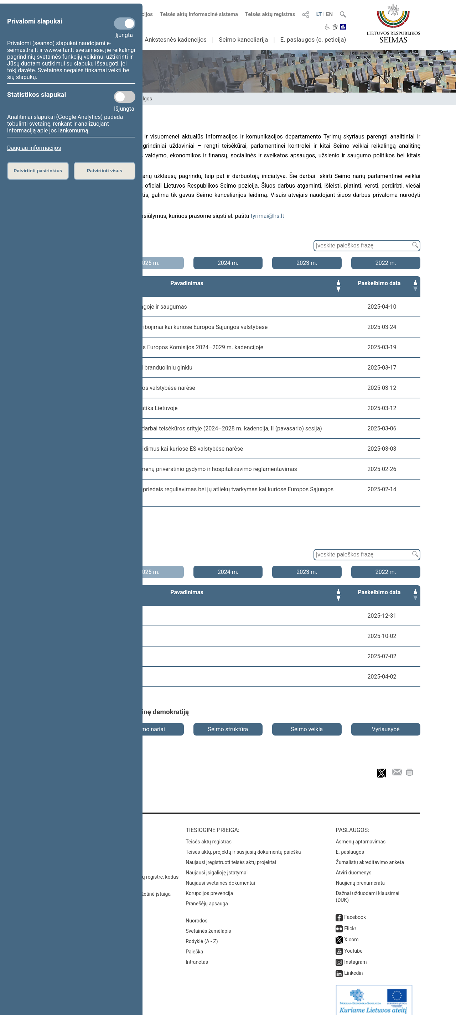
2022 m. (385, 263)
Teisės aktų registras (270, 14)
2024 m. (228, 263)
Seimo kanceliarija (243, 39)
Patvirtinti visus (104, 170)
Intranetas (197, 955)
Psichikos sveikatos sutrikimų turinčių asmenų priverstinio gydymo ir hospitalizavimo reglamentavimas (167, 469)
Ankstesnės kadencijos (176, 39)
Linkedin (353, 966)
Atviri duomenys (353, 866)
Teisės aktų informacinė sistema (199, 14)
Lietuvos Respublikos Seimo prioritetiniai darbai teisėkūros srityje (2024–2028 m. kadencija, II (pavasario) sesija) (179, 428)
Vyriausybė (386, 723)
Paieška (194, 945)
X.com (351, 933)
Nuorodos (196, 914)
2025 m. (149, 263)
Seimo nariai (149, 723)
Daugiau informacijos (34, 148)
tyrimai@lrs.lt (267, 216)
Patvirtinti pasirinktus (38, 170)
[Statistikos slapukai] (124, 97)
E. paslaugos (350, 845)
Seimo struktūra (228, 723)
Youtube (353, 944)
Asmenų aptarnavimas (360, 835)
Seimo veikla (307, 723)
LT (319, 14)
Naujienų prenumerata (360, 876)
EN (329, 14)
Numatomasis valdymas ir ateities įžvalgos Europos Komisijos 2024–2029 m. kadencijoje (150, 347)
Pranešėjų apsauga (207, 897)
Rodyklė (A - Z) (202, 935)
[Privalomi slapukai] (124, 23)
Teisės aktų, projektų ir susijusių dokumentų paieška (243, 845)
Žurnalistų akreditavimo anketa (370, 856)
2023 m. (306, 263)
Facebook (355, 911)
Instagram (355, 955)
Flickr (350, 922)
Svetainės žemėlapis (208, 924)
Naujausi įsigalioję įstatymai (217, 866)
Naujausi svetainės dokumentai (220, 876)
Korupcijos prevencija (209, 887)
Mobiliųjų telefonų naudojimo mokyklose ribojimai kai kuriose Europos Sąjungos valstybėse (152, 327)
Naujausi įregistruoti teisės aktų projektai (231, 856)
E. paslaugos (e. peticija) (313, 39)
